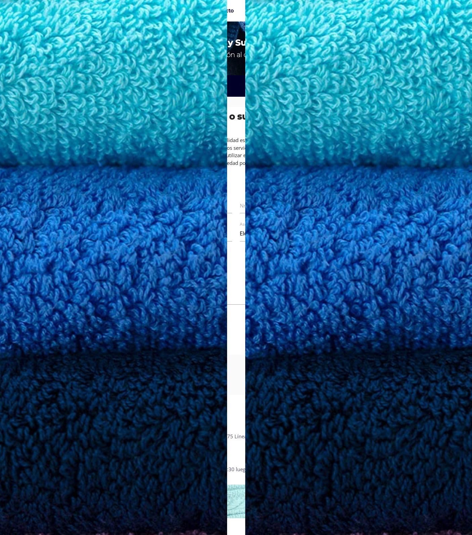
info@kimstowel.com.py (197, 451)
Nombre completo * (158, 205)
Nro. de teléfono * (261, 205)
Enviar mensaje (312, 337)
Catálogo (148, 10)
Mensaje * (146, 262)
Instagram (392, 444)
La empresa (185, 10)
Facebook (392, 436)
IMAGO (439, 526)
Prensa (283, 451)
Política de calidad (296, 444)
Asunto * (248, 224)
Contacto (222, 10)
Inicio (120, 10)
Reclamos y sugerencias (302, 436)
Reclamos (72, 86)
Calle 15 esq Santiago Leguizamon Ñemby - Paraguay (89, 439)
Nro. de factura (152, 233)
